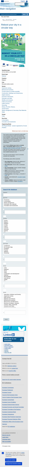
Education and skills (7, 98)
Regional (14, 269)
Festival (14, 250)
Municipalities (14, 276)
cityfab (6, 165)
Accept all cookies (10, 460)
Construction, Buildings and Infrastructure (12, 93)
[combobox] (14, 213)
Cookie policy (7, 348)
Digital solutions (6, 95)
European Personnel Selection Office (11, 419)
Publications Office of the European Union (12, 421)
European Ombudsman (8, 414)
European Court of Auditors (9, 402)
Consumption (5, 120)
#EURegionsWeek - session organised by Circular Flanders (14, 126)
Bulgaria (14, 223)
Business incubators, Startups (14, 303)
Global (14, 279)
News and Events (9, 19)
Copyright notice (8, 345)
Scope (4, 265)
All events (14, 19)
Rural (14, 271)
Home (3, 19)
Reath (6, 175)
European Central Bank (8, 399)
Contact (6, 349)
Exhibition (14, 248)
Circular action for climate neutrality (11, 91)
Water (3, 112)
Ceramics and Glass (14, 306)
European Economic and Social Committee (13, 407)
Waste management (14, 203)
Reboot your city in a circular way (8, 20)
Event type (5, 243)
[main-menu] (27, 14)
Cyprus (14, 226)
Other (14, 272)
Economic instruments (7, 96)
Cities (3, 116)
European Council (6, 392)
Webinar (4, 76)
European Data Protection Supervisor (11, 416)
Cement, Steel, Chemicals (14, 304)
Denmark (14, 229)
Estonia (14, 231)
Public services (5, 103)
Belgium (14, 222)
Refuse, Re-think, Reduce (8, 107)
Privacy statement (8, 347)
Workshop (14, 253)
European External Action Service (10, 404)
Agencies (4, 424)
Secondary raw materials (14, 204)
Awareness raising (6, 88)
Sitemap (6, 351)
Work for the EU (6, 435)
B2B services (14, 297)
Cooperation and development (14, 274)
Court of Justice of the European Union (12, 397)
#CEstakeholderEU (5, 3)
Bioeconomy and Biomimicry (14, 302)
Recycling (4, 105)
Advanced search (24, 6)
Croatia (14, 225)
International (14, 278)
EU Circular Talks (14, 247)
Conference (14, 246)
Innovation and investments (9, 121)
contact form (15, 368)
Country (5, 218)
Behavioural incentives (7, 89)
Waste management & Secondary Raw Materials (14, 110)
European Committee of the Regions (11, 409)
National (14, 275)
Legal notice (7, 344)
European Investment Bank (9, 412)
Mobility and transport (7, 100)
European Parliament (7, 390)
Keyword (5, 192)
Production (14, 200)
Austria (14, 220)
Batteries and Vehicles (14, 299)
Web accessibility (6, 441)
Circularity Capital (21, 177)
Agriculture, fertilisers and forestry (14, 294)
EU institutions (11, 426)
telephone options (11, 366)
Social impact (5, 108)
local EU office (12, 370)
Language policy (6, 439)
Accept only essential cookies (13, 463)
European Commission (8, 387)
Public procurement (7, 101)
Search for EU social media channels (11, 379)
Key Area (5, 197)
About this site (7, 352)
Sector (4, 292)
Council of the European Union (10, 395)
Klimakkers (20, 181)
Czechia (14, 228)
